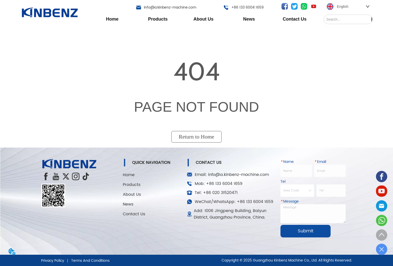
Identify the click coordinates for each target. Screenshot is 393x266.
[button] (158, 19)
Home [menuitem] (112, 19)
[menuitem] (157, 19)
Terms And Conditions (90, 260)
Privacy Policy (52, 260)
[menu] (203, 19)
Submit (305, 231)
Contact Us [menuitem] (295, 19)
